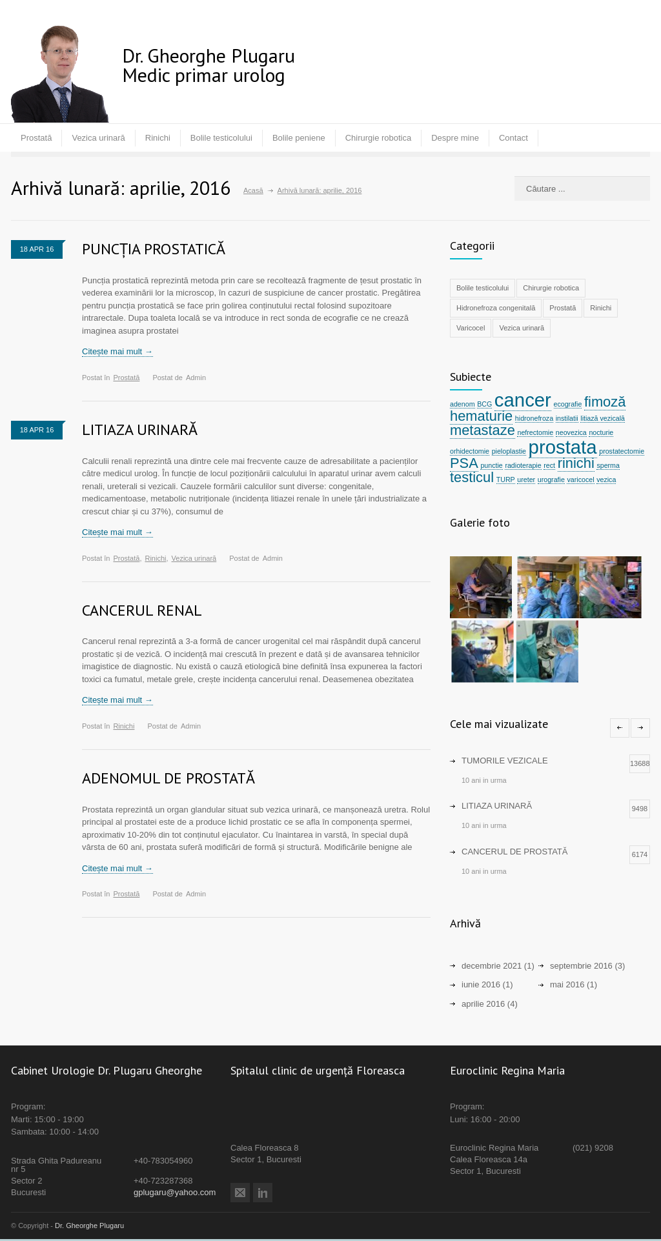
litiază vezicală (602, 418)
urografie (551, 479)
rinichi (576, 463)
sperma (608, 465)
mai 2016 (567, 986)
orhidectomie (469, 451)
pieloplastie (509, 451)
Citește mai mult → (117, 351)
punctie (491, 465)
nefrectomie (535, 432)
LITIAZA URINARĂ (140, 429)
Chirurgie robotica (378, 138)
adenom (462, 404)
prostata (563, 447)
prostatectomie (621, 451)
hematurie (481, 416)
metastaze (482, 430)
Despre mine (455, 138)
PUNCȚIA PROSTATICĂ (153, 249)
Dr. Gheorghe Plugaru (89, 1227)
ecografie (568, 404)
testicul (472, 477)
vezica (606, 479)
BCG (484, 404)
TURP (505, 479)
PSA (464, 463)
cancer (522, 399)
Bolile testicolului (221, 138)
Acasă (253, 190)
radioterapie (523, 465)
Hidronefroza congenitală (495, 308)
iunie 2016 (481, 986)
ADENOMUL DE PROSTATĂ (168, 778)
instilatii (567, 418)
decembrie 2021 (492, 967)
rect (549, 465)
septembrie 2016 (581, 967)
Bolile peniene (298, 138)
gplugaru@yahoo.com (175, 1193)
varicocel (580, 479)
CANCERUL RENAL (142, 610)
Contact (513, 138)
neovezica (571, 432)
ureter (526, 479)
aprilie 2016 (483, 1005)
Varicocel (470, 328)
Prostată (36, 138)
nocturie (601, 432)
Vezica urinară (98, 138)
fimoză (604, 402)
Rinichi (157, 138)
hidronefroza (534, 418)
